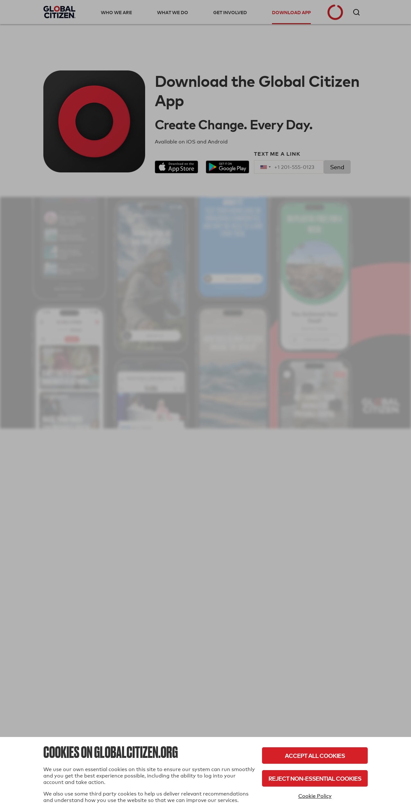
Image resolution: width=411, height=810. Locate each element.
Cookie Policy (315, 796)
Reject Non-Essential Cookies (314, 778)
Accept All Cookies (315, 755)
